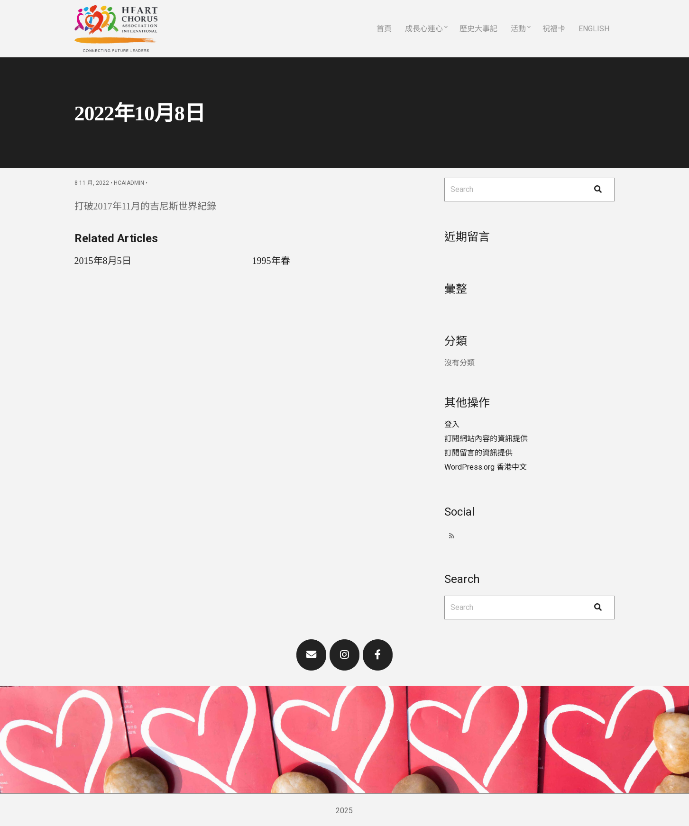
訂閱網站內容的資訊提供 (486, 438)
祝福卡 (553, 28)
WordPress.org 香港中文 (485, 467)
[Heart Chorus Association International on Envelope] (311, 655)
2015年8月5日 (102, 260)
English (594, 28)
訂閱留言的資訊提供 (478, 452)
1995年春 (271, 260)
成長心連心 (424, 28)
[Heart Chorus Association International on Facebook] (378, 655)
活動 (518, 28)
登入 (451, 424)
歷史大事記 (478, 28)
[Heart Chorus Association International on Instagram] (345, 655)
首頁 (384, 28)
